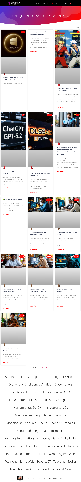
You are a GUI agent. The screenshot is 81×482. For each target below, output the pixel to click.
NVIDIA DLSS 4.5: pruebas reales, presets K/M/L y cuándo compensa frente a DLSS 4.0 (40, 173)
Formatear (33, 392)
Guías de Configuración (59, 400)
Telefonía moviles (65, 461)
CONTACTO (65, 3)
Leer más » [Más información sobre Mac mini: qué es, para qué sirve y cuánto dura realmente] (33, 51)
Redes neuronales (62, 423)
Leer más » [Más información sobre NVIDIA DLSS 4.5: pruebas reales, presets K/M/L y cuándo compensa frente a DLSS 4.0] (33, 192)
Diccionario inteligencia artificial (30, 384)
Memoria (60, 415)
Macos (46, 415)
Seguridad (24, 431)
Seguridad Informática (48, 431)
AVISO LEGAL (30, 478)
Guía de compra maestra (23, 400)
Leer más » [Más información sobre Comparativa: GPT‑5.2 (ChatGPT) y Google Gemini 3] (60, 107)
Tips (12, 469)
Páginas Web (66, 454)
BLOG (51, 3)
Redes (43, 423)
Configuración (37, 377)
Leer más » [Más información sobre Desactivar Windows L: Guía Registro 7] (60, 306)
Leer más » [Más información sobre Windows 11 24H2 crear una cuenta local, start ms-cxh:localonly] (6, 90)
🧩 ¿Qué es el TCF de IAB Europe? (12, 199)
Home (38, 3)
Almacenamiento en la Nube (57, 438)
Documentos (63, 384)
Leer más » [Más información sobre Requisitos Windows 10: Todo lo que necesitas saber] (6, 308)
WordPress (64, 469)
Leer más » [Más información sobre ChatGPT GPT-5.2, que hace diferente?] (6, 188)
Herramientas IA (24, 407)
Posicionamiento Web (19, 461)
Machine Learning (27, 415)
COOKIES (39, 478)
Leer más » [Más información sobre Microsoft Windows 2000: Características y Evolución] (33, 306)
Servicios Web (45, 454)
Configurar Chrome (63, 377)
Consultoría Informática (34, 446)
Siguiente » (46, 367)
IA (39, 407)
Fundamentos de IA (56, 392)
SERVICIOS (45, 3)
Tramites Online (28, 469)
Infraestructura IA (55, 407)
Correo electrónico (65, 446)
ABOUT (57, 3)
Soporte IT (44, 461)
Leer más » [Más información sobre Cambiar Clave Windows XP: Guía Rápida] (60, 249)
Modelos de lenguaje (21, 423)
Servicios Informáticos (19, 438)
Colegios (9, 446)
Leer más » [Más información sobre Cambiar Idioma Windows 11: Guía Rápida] (6, 363)
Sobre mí (61, 478)
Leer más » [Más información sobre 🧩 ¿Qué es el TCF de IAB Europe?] (6, 214)
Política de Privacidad (50, 478)
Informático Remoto (19, 454)
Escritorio (17, 392)
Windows (48, 469)
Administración (15, 377)
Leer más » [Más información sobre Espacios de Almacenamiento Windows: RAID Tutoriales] (33, 249)
